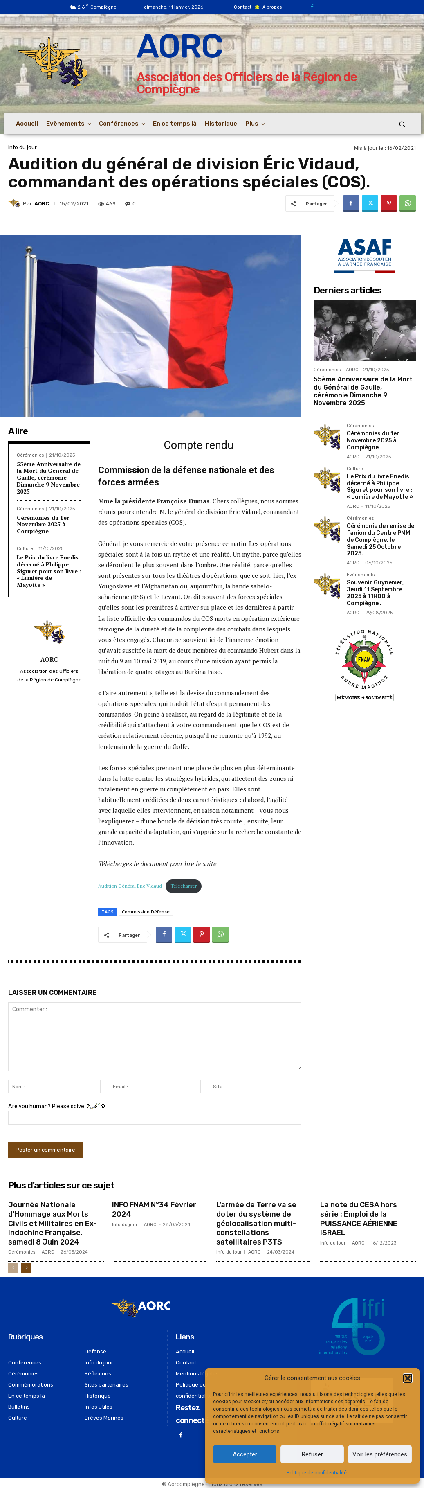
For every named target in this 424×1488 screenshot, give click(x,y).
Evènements (361, 575)
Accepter (245, 1454)
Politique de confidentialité (317, 1473)
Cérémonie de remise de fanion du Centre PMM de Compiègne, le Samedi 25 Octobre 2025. (380, 540)
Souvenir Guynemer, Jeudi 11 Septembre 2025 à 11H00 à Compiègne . (375, 592)
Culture (25, 548)
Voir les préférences (379, 1454)
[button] (408, 1378)
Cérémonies (30, 455)
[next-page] (26, 1265)
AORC (41, 203)
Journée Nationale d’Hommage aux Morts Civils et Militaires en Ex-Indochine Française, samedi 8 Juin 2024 (52, 1222)
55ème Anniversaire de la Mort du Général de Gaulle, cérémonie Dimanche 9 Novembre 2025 (49, 477)
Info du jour (22, 147)
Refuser (312, 1454)
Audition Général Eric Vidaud (130, 886)
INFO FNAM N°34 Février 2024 (154, 1209)
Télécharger (183, 886)
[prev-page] (13, 1265)
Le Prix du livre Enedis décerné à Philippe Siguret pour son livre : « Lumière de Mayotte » (49, 570)
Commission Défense (146, 912)
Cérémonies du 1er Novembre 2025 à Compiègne (43, 524)
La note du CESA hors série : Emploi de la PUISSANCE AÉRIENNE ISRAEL (359, 1217)
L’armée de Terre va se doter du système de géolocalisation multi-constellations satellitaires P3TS (256, 1222)
